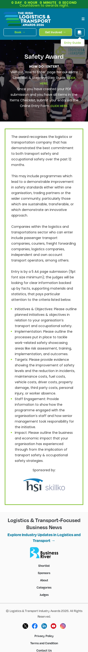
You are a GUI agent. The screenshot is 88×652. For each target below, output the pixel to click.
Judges (44, 595)
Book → (20, 32)
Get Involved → (55, 32)
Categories (44, 587)
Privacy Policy (44, 636)
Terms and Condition (44, 643)
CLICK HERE (59, 106)
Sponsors (44, 573)
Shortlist (44, 565)
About (44, 580)
